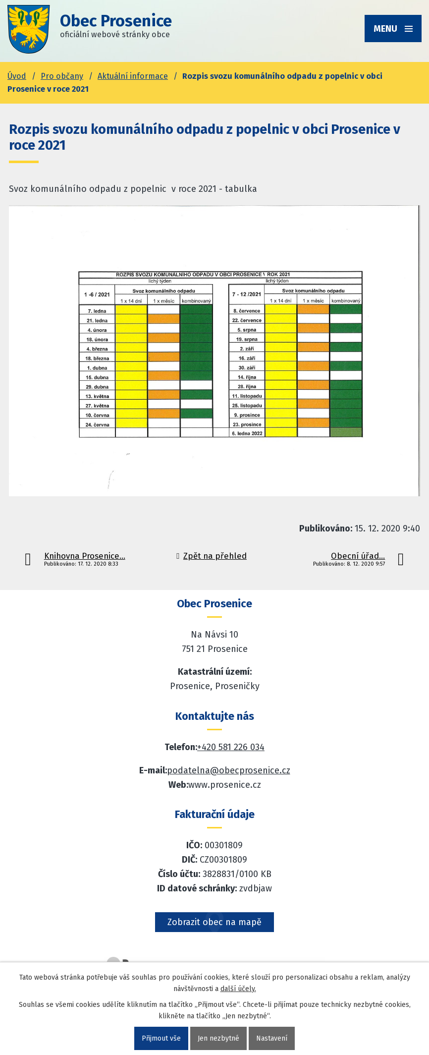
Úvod (16, 76)
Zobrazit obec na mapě (214, 922)
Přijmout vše (161, 1038)
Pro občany (62, 76)
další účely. (238, 989)
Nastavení (271, 1038)
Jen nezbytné (218, 1038)
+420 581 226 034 (231, 747)
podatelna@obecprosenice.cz (228, 770)
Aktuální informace (133, 76)
